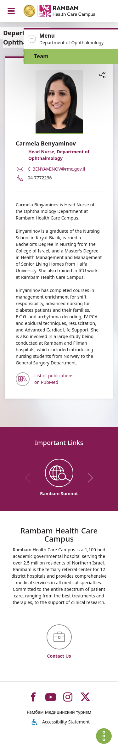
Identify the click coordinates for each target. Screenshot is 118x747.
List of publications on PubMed (53, 379)
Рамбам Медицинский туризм (59, 712)
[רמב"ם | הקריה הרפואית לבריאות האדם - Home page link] (67, 12)
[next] (88, 478)
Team (41, 56)
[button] (71, 39)
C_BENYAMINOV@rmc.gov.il (56, 169)
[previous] (30, 478)
